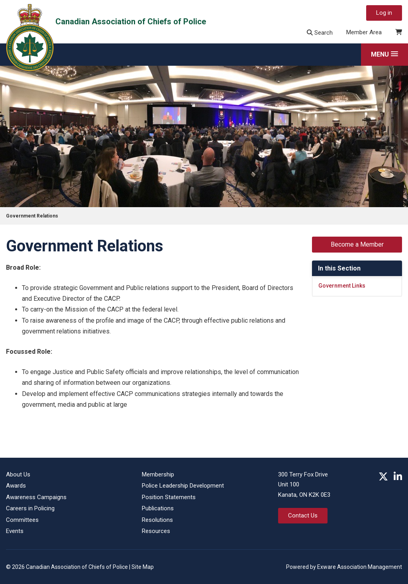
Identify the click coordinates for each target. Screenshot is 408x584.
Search (320, 32)
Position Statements (169, 497)
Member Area (364, 32)
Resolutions (157, 519)
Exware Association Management (359, 567)
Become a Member (357, 244)
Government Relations (32, 216)
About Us (18, 474)
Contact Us (303, 515)
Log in (384, 12)
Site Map (142, 567)
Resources (156, 531)
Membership (158, 474)
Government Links (341, 285)
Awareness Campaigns (36, 497)
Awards (16, 485)
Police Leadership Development (183, 485)
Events (15, 531)
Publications (158, 508)
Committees (22, 519)
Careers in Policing (30, 508)
